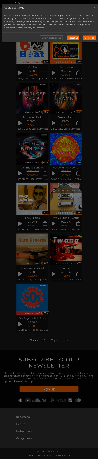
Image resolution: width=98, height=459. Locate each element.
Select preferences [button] (51, 38)
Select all (89, 38)
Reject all (73, 38)
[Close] (94, 8)
